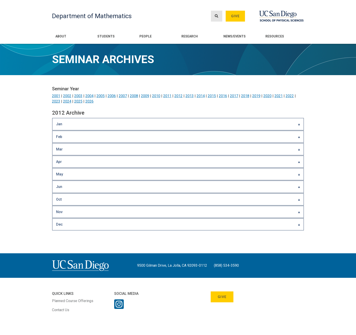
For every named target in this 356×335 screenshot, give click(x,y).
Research (189, 36)
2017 (234, 96)
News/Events (234, 36)
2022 (290, 96)
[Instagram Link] (119, 307)
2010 (156, 96)
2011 (167, 96)
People (145, 36)
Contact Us (60, 310)
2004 (89, 96)
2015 (212, 96)
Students (106, 36)
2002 (67, 96)
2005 (100, 96)
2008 (134, 96)
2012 (178, 96)
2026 (89, 101)
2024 (67, 101)
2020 (267, 96)
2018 (245, 96)
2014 (201, 96)
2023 (56, 101)
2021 (278, 96)
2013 (189, 96)
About (60, 36)
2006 (112, 96)
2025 (78, 101)
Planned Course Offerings (72, 301)
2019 (256, 96)
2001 (56, 96)
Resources (274, 36)
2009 (145, 96)
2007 (123, 96)
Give (235, 16)
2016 (223, 96)
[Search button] (216, 16)
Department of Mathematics (92, 16)
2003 (78, 96)
